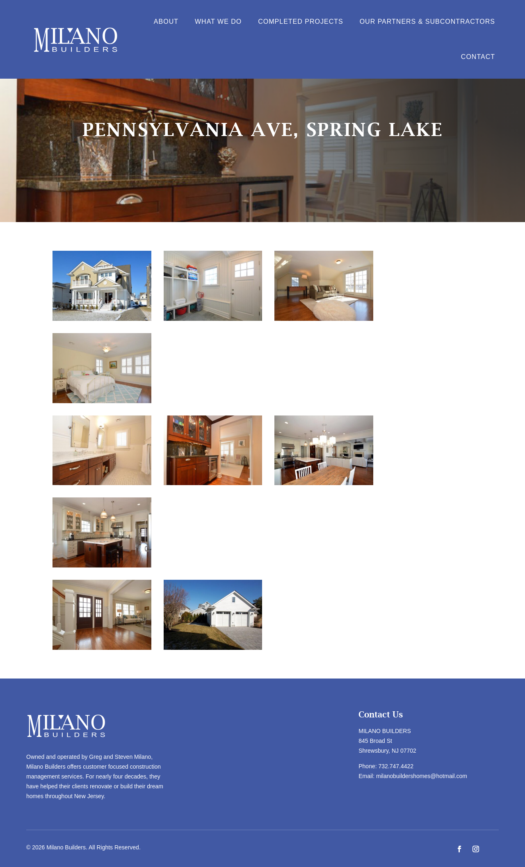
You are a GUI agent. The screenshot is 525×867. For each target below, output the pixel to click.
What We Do (218, 21)
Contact (478, 56)
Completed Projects (300, 21)
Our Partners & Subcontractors (427, 21)
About (166, 21)
